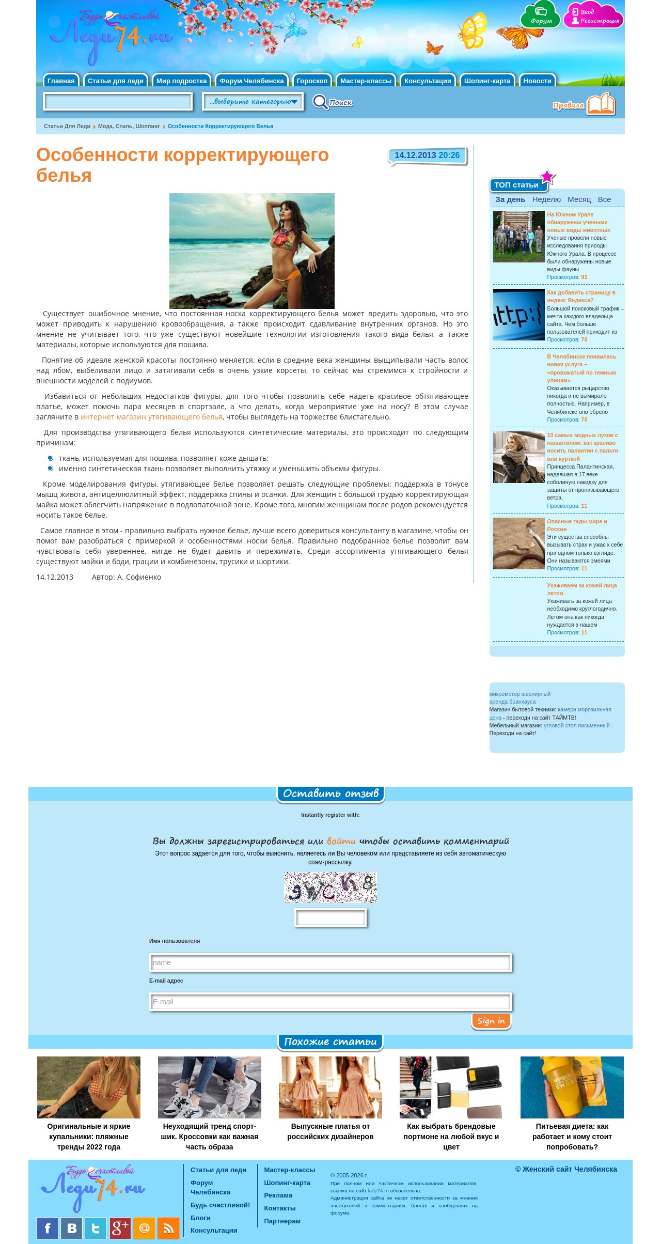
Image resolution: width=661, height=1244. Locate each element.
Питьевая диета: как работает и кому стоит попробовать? (572, 1136)
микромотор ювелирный (520, 694)
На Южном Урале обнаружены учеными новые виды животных (579, 222)
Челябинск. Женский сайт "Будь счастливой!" (109, 40)
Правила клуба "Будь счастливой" (586, 105)
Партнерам (282, 1221)
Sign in (491, 1020)
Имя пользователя (174, 941)
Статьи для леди (116, 80)
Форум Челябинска (251, 80)
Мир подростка (181, 80)
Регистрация (599, 21)
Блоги (201, 1218)
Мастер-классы (365, 80)
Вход (587, 12)
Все (604, 199)
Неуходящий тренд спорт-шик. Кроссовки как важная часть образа (210, 1136)
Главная (61, 80)
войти (341, 840)
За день (511, 199)
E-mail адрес (166, 980)
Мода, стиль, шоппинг (129, 126)
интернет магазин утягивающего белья (150, 417)
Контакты (280, 1208)
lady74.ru (378, 1190)
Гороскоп (312, 80)
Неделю (546, 199)
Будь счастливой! (220, 1205)
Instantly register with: (330, 815)
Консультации (427, 80)
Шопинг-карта (487, 80)
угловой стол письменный (576, 725)
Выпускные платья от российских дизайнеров (330, 1131)
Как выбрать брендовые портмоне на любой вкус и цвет (451, 1136)
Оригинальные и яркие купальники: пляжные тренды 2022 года (89, 1136)
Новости (538, 80)
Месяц (579, 199)
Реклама (278, 1195)
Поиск (332, 102)
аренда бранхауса (513, 701)
